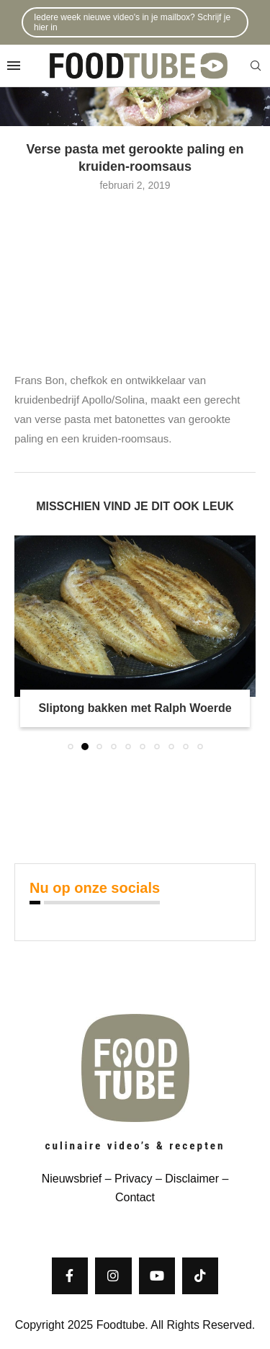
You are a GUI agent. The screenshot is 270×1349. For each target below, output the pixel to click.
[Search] (255, 66)
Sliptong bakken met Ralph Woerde (134, 708)
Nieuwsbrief (72, 1178)
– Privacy (127, 1178)
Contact (135, 1197)
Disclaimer (192, 1178)
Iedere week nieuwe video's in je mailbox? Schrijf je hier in (132, 22)
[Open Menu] (13, 65)
